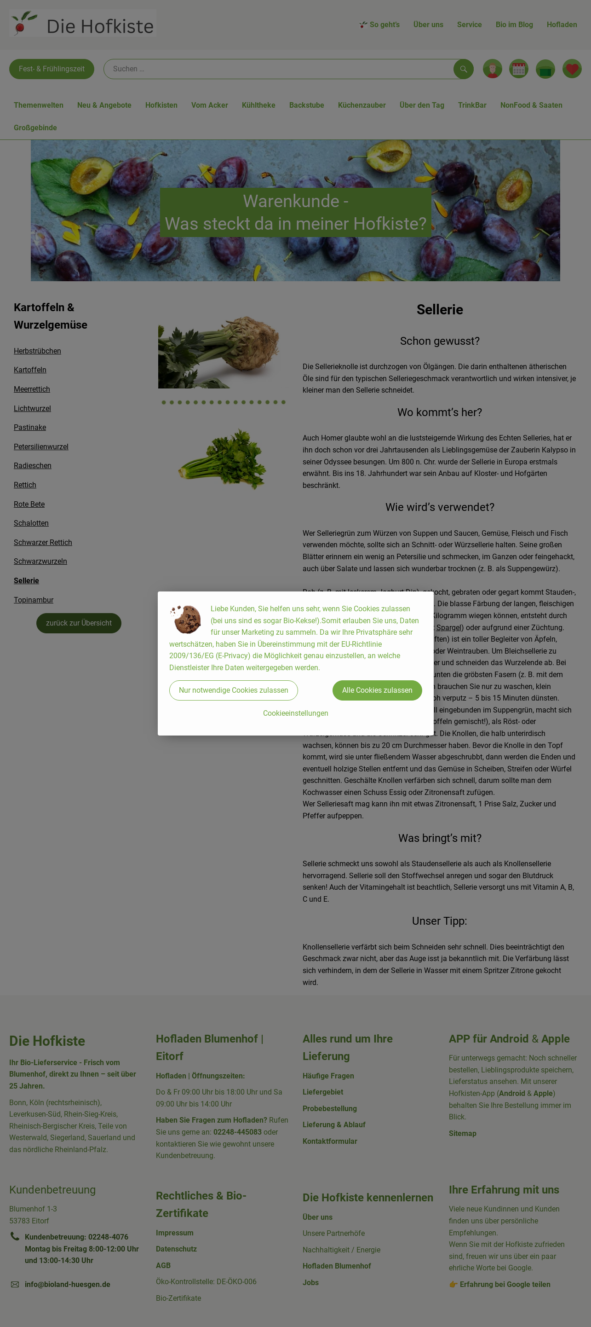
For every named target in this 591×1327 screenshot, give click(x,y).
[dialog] (295, 663)
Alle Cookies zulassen (377, 690)
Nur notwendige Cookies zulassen (233, 690)
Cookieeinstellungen (295, 713)
